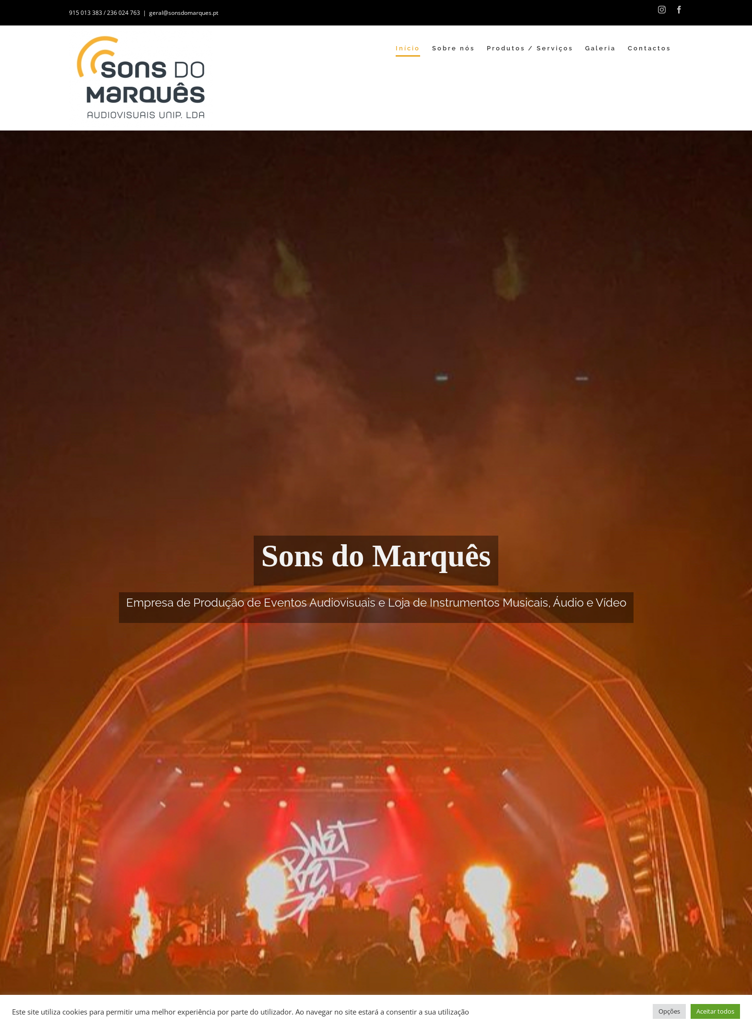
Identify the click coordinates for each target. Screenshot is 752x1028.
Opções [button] (669, 1011)
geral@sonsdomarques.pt (183, 13)
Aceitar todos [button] (715, 1011)
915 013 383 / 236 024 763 (104, 13)
